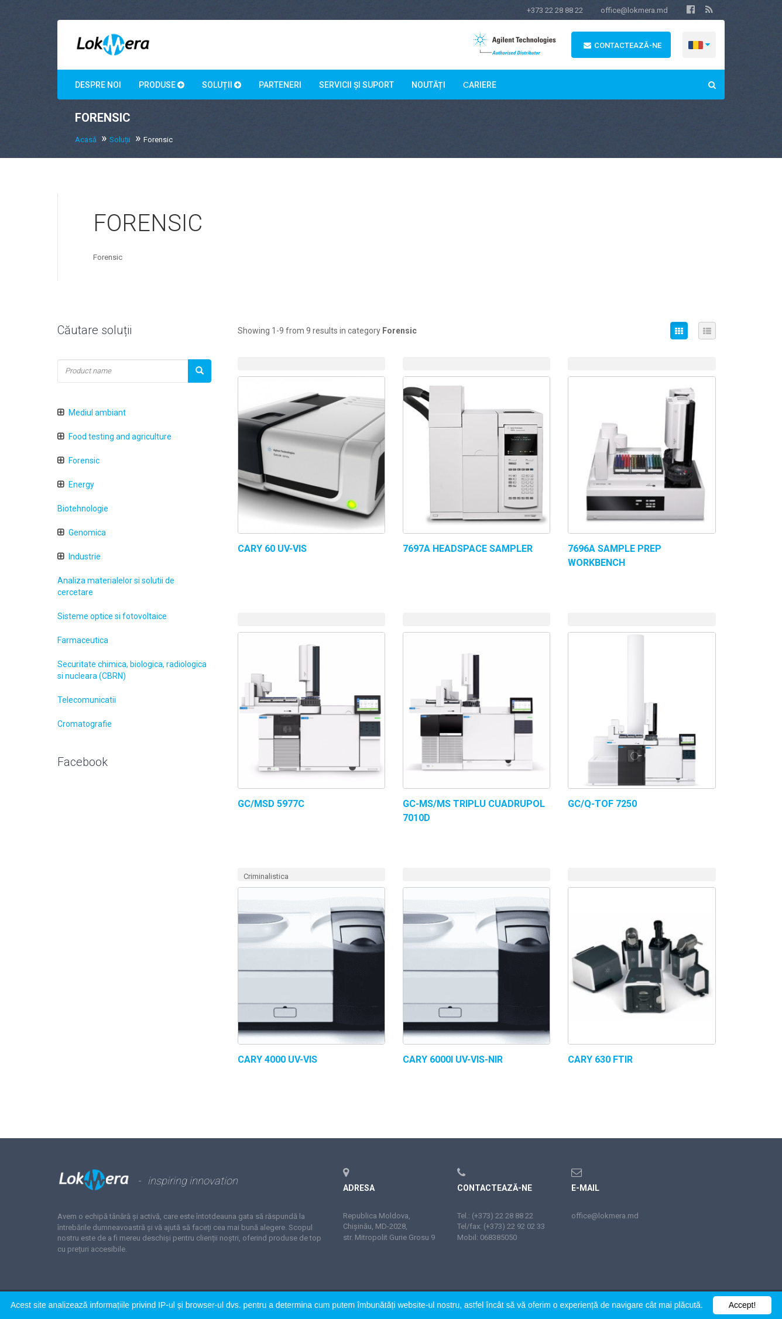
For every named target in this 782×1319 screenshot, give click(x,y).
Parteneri (280, 85)
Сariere (479, 85)
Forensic (84, 460)
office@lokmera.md (634, 10)
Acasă (86, 139)
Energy (81, 484)
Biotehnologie (82, 508)
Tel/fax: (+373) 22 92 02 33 (501, 1226)
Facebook (82, 762)
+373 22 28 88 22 (555, 10)
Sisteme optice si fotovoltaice (112, 616)
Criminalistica (266, 876)
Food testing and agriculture (120, 436)
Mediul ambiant (97, 412)
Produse (161, 85)
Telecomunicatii (86, 700)
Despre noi (98, 85)
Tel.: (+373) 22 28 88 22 (495, 1215)
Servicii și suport (356, 85)
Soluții (221, 85)
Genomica (87, 532)
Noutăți (428, 85)
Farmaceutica (82, 640)
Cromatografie (84, 724)
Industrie (84, 556)
